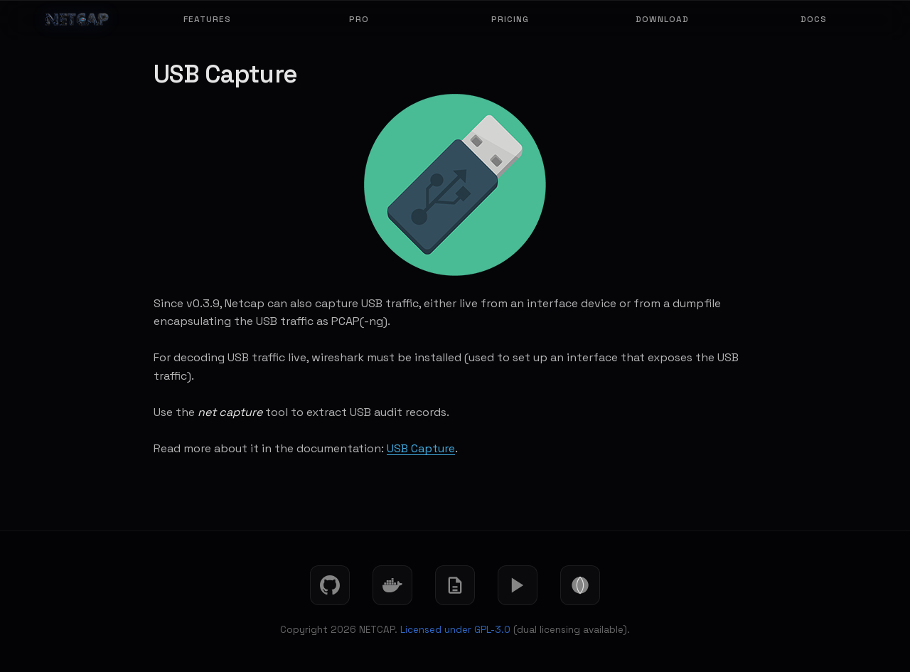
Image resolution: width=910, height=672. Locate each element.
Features (207, 19)
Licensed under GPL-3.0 (455, 630)
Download (662, 19)
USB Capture (421, 448)
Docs (814, 19)
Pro (359, 19)
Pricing (510, 19)
